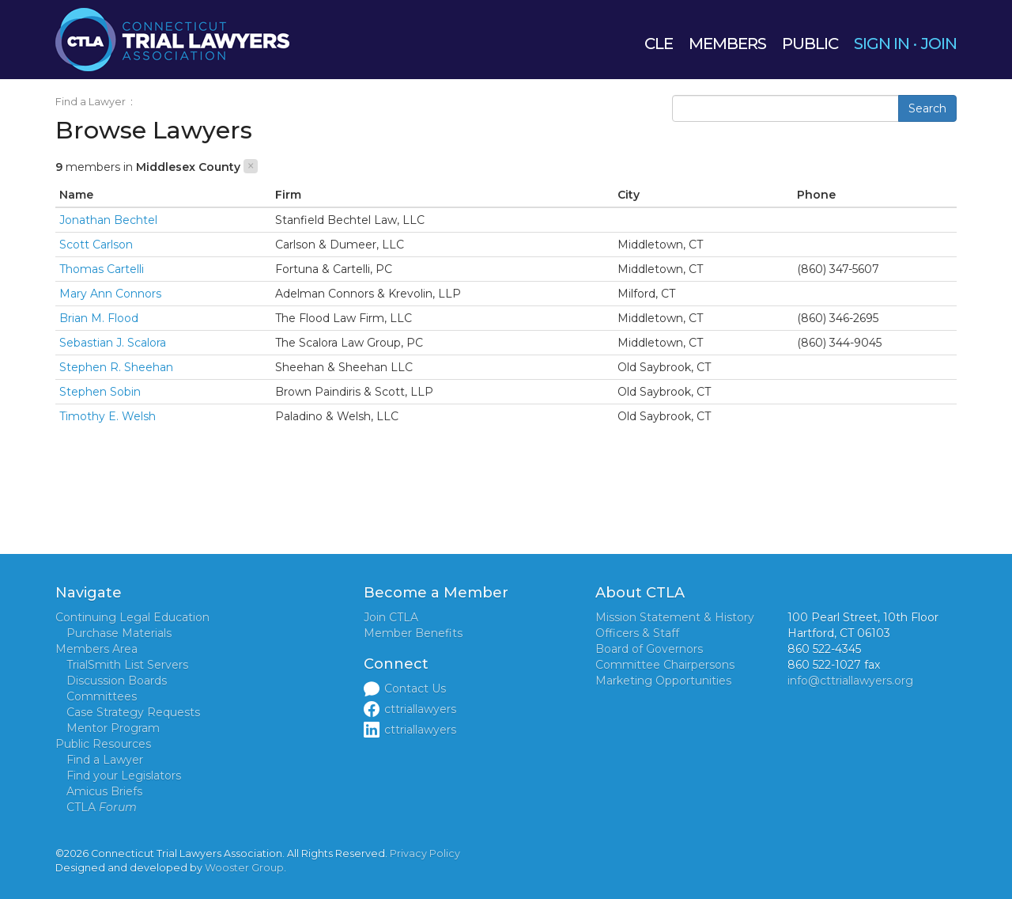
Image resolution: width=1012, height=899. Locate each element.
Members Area (96, 649)
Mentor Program (113, 728)
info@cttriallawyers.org (850, 680)
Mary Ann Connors (110, 293)
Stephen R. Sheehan (116, 367)
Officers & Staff (637, 633)
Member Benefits (413, 633)
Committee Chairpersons (664, 665)
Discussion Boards (116, 680)
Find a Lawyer (90, 102)
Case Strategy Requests (133, 712)
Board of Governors (649, 649)
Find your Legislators (123, 775)
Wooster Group (244, 868)
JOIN (939, 43)
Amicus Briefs (104, 791)
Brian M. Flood (98, 318)
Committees (101, 696)
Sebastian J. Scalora (112, 343)
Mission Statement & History (674, 617)
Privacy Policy (425, 853)
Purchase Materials (119, 633)
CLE (658, 43)
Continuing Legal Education (132, 617)
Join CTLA (391, 617)
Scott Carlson (96, 244)
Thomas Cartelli (101, 269)
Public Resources (103, 744)
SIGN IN (881, 43)
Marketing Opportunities (663, 680)
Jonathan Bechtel (108, 220)
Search (927, 108)
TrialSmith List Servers (127, 665)
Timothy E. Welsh (107, 416)
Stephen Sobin (100, 392)
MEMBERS (727, 43)
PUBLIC (810, 43)
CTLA (101, 807)
